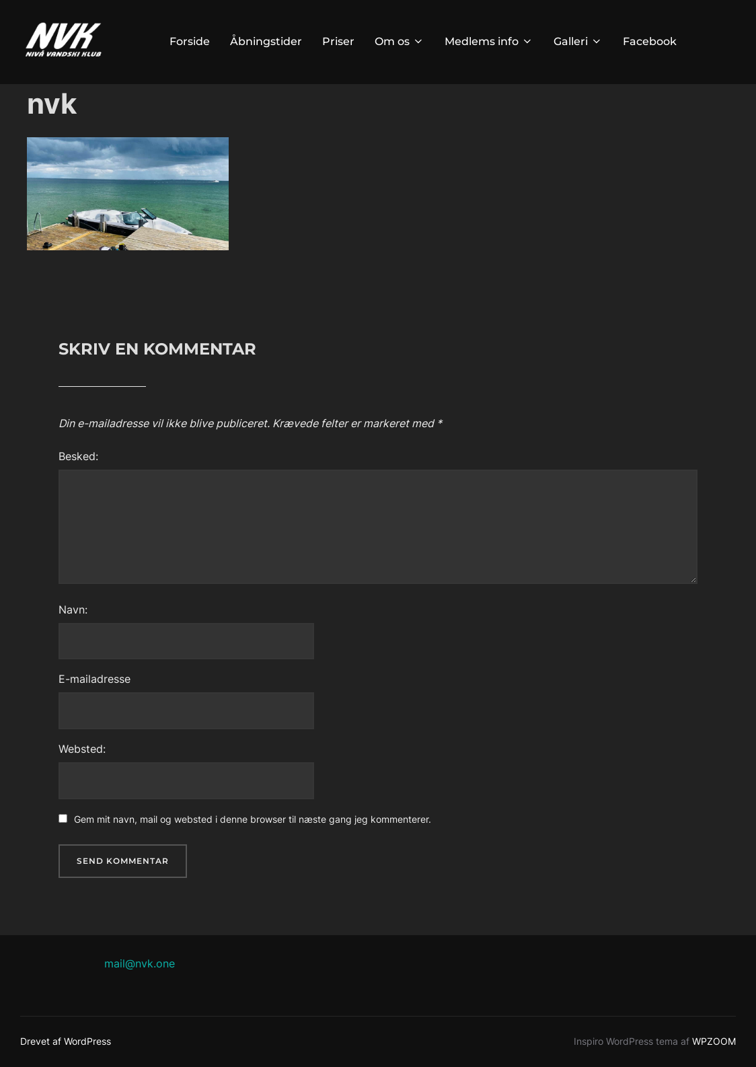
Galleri (578, 41)
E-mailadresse (94, 679)
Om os (399, 41)
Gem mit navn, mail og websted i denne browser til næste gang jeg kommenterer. (252, 819)
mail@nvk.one (139, 963)
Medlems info (489, 41)
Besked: (78, 456)
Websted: (82, 749)
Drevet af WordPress (65, 1041)
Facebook (650, 41)
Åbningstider (266, 41)
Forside (189, 41)
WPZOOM (714, 1041)
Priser (338, 41)
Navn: (73, 609)
